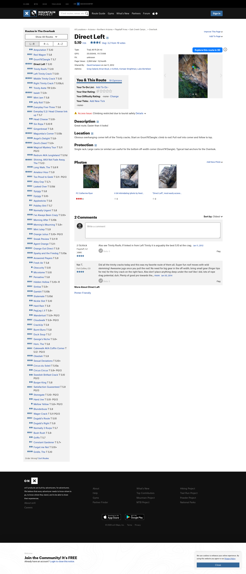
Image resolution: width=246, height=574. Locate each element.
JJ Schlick (114, 69)
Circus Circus (41, 370)
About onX (30, 502)
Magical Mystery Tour (45, 147)
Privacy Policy (230, 559)
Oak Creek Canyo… (138, 29)
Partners (136, 13)
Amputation (40, 49)
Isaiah (37, 92)
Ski (67, 4)
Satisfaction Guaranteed (47, 386)
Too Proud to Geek (43, 176)
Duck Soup (39, 334)
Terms (129, 525)
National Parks (187, 502)
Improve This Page (213, 31)
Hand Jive (39, 399)
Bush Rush (39, 432)
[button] (167, 76)
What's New (122, 13)
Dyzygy (37, 196)
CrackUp (38, 324)
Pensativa (39, 277)
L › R (32, 43)
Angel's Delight (42, 138)
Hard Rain (39, 305)
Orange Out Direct (43, 248)
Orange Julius (41, 234)
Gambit (38, 291)
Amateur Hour (41, 172)
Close (218, 564)
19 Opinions (115, 80)
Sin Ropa (38, 123)
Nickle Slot (39, 300)
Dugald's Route (42, 418)
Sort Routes (43, 458)
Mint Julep (39, 229)
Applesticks (40, 200)
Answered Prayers (43, 258)
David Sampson (94, 65)
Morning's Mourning (44, 224)
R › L (46, 43)
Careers (28, 507)
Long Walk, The (42, 167)
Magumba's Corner (44, 133)
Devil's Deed (40, 143)
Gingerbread (40, 128)
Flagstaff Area (121, 29)
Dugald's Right (41, 423)
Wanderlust (40, 315)
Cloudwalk (39, 320)
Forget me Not (41, 447)
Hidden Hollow (41, 281)
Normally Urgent (42, 210)
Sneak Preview (41, 238)
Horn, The (39, 344)
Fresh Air (38, 262)
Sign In (216, 13)
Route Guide (98, 13)
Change (114, 96)
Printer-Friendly (82, 292)
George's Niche (42, 339)
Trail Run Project (189, 493)
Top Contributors (145, 493)
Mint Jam (38, 97)
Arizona (91, 29)
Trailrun (56, 4)
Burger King (40, 382)
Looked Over (40, 186)
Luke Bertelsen (144, 69)
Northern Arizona (104, 29)
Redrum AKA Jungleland (47, 155)
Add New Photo (215, 162)
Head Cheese (41, 119)
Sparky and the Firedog (46, 253)
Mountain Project (145, 497)
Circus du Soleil (42, 365)
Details (141, 113)
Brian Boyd (104, 69)
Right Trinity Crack (43, 83)
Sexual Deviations (43, 360)
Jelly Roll (38, 102)
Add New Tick (97, 101)
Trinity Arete (40, 88)
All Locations (80, 29)
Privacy (138, 525)
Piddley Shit (40, 205)
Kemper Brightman (127, 69)
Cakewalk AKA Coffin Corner (49, 348)
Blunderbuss (40, 409)
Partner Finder (100, 502)
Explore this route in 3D (207, 50)
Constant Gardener (44, 442)
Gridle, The (39, 451)
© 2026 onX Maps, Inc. (114, 525)
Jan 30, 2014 (166, 275)
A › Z (60, 43)
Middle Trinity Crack (44, 78)
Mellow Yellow (41, 404)
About (96, 488)
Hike (45, 4)
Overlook (153, 29)
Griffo (37, 437)
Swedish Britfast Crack (46, 374)
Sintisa (37, 286)
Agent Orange (41, 243)
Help (95, 493)
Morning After (41, 219)
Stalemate (39, 296)
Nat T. (80, 264)
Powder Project (188, 497)
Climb (26, 4)
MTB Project (142, 502)
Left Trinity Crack (43, 73)
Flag (218, 251)
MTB (36, 4)
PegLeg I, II (39, 310)
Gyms (111, 13)
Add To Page (216, 36)
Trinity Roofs (40, 69)
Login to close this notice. (62, 561)
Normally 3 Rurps (43, 428)
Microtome (39, 272)
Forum (146, 13)
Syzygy (37, 191)
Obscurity (39, 267)
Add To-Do (101, 87)
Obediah (38, 356)
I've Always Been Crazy (46, 215)
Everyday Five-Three (44, 107)
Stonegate (39, 394)
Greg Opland (92, 69)
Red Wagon (40, 54)
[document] (218, 560)
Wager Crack (40, 413)
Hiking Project (187, 488)
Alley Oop (39, 181)
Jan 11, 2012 (198, 245)
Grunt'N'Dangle (42, 59)
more (157, 275)
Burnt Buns (40, 329)
